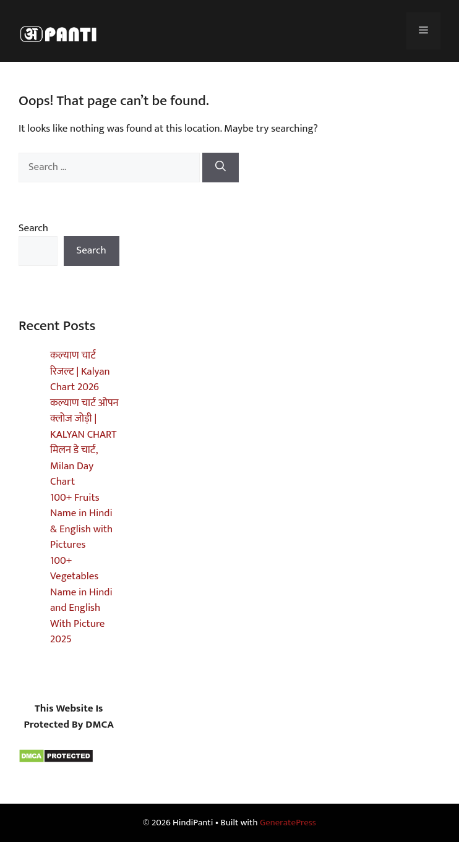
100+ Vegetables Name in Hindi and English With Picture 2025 (81, 600)
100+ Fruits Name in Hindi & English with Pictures (81, 521)
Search (33, 228)
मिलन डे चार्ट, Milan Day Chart (74, 465)
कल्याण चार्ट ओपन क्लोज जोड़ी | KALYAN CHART (84, 418)
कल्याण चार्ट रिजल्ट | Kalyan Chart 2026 (80, 371)
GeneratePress (288, 822)
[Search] (220, 167)
